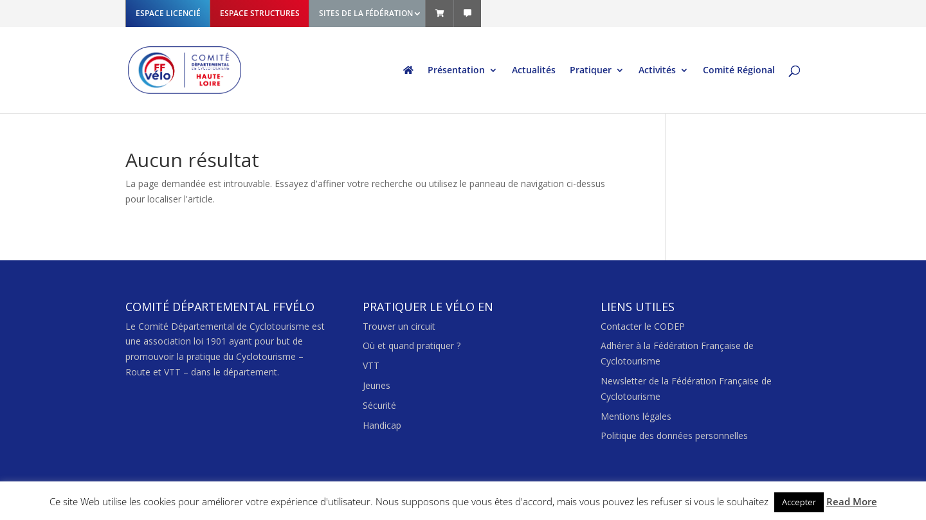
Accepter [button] (799, 502)
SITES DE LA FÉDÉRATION (366, 13)
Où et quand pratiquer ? (411, 345)
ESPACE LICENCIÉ (168, 13)
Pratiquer (591, 71)
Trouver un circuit (399, 326)
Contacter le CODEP (643, 326)
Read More (851, 501)
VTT (371, 365)
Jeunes (376, 385)
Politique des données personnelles (674, 435)
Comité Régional (739, 71)
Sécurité (379, 405)
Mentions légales (636, 416)
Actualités (534, 71)
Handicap (382, 425)
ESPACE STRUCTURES (260, 13)
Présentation (456, 71)
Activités (657, 71)
